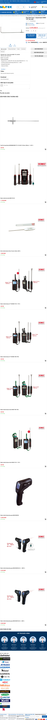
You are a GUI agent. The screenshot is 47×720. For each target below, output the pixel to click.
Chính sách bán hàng (20, 718)
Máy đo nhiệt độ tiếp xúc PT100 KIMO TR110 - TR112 (10, 303)
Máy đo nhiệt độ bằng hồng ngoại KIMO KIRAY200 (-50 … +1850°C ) (13, 568)
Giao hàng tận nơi (31, 35)
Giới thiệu (1, 715)
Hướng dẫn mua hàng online (20, 716)
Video (18, 49)
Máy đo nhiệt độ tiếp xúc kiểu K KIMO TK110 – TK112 (10, 462)
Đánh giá (2, 51)
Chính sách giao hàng (12, 715)
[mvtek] (45, 149)
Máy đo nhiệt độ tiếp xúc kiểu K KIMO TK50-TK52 (10, 409)
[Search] (23, 7)
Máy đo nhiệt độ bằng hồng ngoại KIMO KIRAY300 (10, 515)
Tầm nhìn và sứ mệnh (4, 717)
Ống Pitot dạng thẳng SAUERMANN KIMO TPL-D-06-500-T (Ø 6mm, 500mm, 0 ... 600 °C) (17, 145)
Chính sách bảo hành (12, 717)
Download (23, 49)
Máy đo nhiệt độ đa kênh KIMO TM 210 (8, 198)
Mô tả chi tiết (3, 49)
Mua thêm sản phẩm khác (41, 36)
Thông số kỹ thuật (11, 49)
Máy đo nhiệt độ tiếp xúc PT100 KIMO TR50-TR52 (10, 356)
